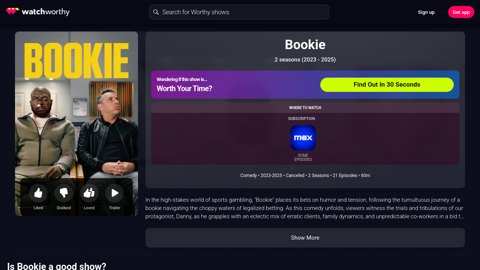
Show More (305, 237)
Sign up (426, 12)
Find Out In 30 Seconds (387, 84)
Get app (461, 12)
